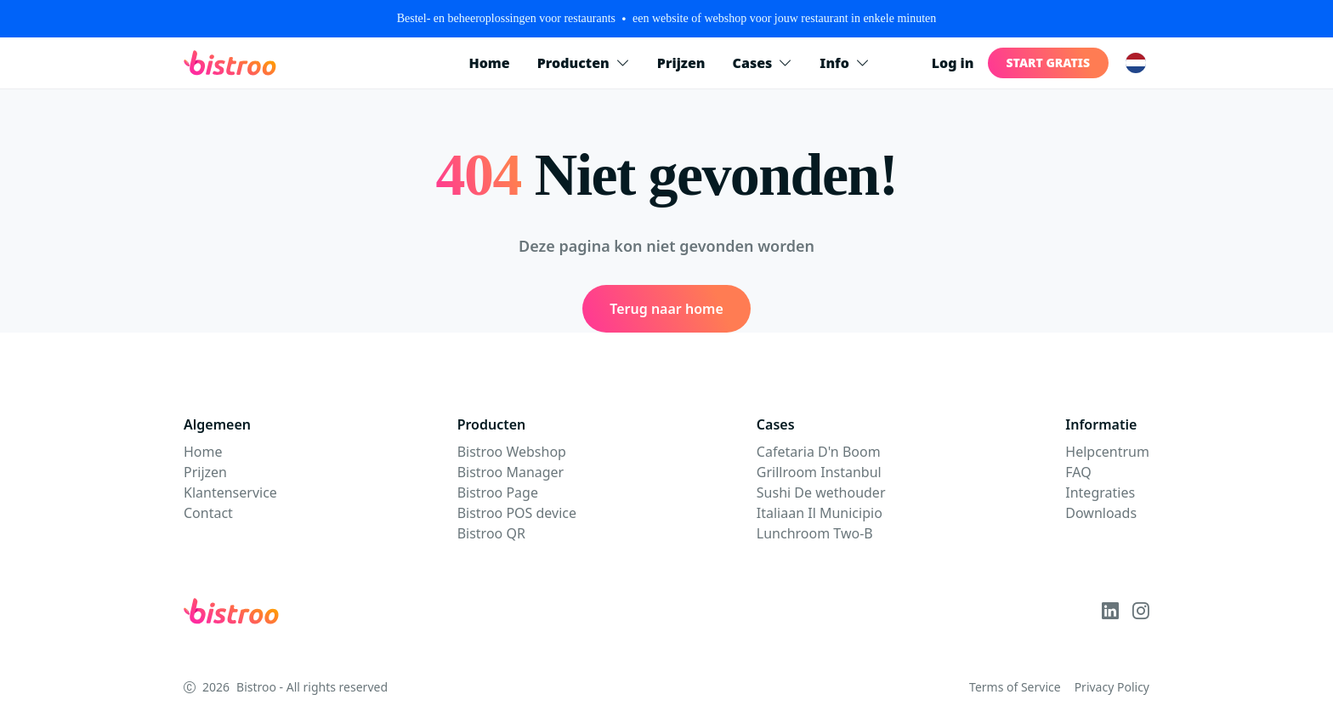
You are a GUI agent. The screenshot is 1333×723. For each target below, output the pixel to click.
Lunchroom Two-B (815, 533)
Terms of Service (1015, 687)
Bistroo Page (497, 492)
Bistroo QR (491, 533)
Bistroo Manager (510, 472)
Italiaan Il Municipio (819, 513)
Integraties (1100, 492)
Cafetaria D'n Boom (819, 451)
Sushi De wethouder (821, 492)
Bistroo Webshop (511, 451)
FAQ (1078, 472)
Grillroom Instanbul (819, 472)
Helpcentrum (1107, 451)
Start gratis (1048, 62)
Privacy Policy (1112, 687)
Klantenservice (230, 492)
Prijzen (681, 63)
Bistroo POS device (516, 513)
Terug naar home (666, 308)
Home (488, 63)
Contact (208, 513)
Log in (953, 63)
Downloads (1101, 513)
